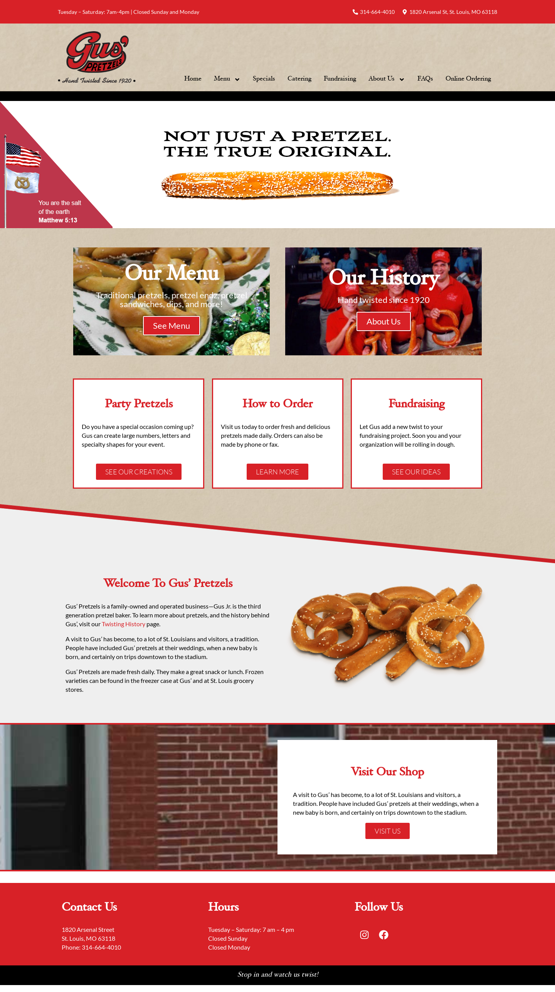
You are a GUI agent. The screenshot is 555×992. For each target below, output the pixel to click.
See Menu (171, 325)
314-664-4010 (101, 947)
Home (193, 79)
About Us (386, 79)
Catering (299, 79)
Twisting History (124, 623)
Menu (227, 79)
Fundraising (340, 79)
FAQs (425, 79)
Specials (264, 79)
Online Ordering (468, 79)
